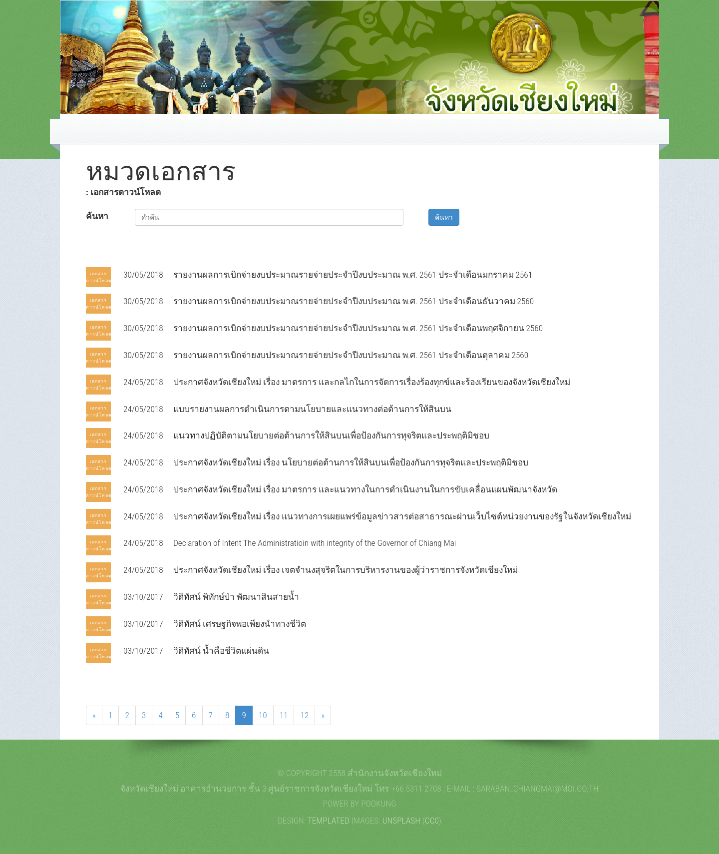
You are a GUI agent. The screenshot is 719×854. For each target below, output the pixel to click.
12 (304, 715)
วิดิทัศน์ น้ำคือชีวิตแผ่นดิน (221, 651)
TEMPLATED (329, 821)
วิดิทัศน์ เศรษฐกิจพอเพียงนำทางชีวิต (239, 624)
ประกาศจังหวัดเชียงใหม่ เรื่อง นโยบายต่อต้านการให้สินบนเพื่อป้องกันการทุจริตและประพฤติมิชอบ (350, 462)
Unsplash (401, 821)
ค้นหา (97, 216)
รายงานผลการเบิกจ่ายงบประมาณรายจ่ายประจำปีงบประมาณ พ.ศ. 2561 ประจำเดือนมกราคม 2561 (352, 275)
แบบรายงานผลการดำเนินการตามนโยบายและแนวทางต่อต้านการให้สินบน (312, 409)
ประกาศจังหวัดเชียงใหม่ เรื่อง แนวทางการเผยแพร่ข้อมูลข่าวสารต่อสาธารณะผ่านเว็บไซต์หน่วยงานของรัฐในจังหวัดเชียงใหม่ (402, 516)
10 (263, 715)
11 (284, 715)
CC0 (432, 821)
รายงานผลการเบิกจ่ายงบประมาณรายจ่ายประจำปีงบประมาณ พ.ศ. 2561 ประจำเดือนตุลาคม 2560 (350, 355)
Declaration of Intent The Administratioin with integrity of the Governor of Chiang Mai (314, 543)
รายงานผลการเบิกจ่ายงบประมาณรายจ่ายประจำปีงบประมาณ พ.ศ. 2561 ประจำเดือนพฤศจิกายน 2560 (358, 328)
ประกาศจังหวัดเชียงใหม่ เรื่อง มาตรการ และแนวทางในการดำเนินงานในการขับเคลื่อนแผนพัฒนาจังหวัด (365, 489)
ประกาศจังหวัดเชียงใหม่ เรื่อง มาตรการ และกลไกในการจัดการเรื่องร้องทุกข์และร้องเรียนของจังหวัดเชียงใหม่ (371, 382)
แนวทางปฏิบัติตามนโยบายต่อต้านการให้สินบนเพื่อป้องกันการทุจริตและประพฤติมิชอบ (331, 435)
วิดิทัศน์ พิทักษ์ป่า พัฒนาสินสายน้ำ (236, 597)
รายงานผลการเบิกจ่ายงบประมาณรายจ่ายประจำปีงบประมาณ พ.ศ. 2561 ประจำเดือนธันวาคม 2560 (353, 301)
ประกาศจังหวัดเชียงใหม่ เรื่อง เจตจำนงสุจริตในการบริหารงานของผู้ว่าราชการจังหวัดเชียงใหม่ (345, 570)
